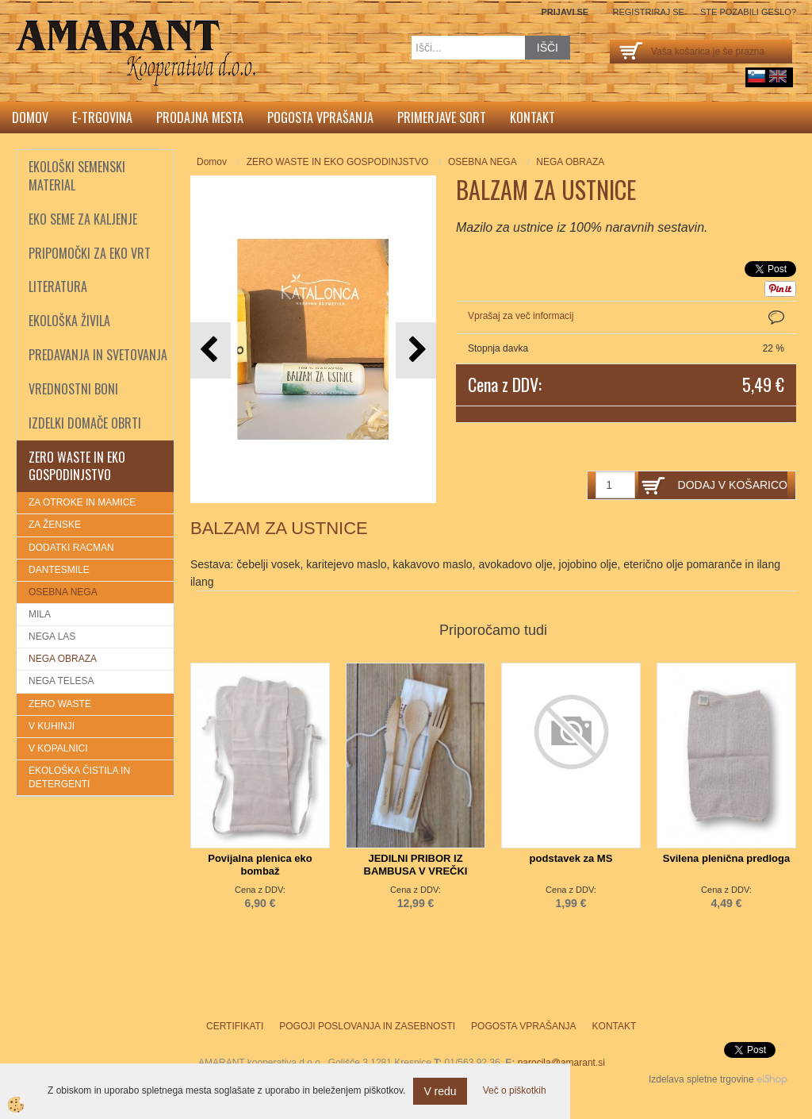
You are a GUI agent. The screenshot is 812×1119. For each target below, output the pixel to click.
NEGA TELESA (61, 680)
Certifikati (234, 1026)
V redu (439, 1091)
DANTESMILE (59, 569)
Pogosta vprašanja (320, 117)
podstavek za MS (571, 858)
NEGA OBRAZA (63, 658)
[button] (416, 350)
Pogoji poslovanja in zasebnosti (367, 1026)
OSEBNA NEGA (63, 592)
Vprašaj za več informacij (520, 315)
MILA (40, 614)
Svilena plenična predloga (726, 858)
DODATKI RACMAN (71, 547)
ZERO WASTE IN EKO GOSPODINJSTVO (338, 161)
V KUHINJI (52, 726)
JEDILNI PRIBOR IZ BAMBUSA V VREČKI (416, 864)
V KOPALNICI (58, 748)
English (778, 76)
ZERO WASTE (60, 703)
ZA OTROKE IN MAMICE (82, 502)
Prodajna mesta (199, 117)
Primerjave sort (441, 117)
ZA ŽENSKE (55, 524)
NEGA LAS (52, 636)
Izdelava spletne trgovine (701, 1079)
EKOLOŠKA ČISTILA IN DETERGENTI (79, 777)
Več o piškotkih (514, 1090)
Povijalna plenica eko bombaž (260, 864)
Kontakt (532, 117)
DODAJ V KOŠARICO (732, 485)
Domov (30, 117)
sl (756, 76)
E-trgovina (102, 117)
